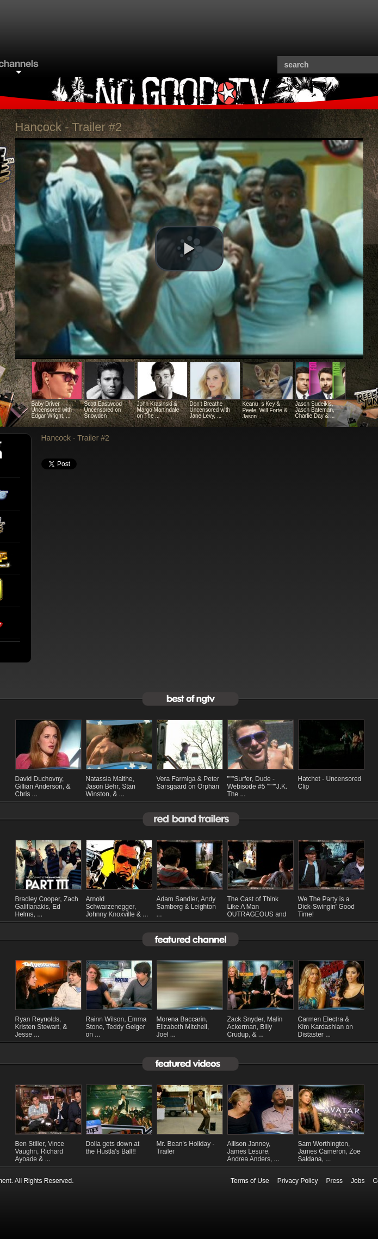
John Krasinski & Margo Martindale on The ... (158, 410)
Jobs (357, 1181)
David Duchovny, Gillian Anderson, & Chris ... (43, 786)
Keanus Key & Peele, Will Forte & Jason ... (265, 410)
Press (334, 1181)
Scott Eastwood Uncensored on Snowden (103, 410)
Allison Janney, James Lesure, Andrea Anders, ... (253, 1151)
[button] (189, 248)
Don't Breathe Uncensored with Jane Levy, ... (210, 410)
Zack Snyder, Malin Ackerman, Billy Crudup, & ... (255, 1026)
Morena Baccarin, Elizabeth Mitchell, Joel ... (183, 1026)
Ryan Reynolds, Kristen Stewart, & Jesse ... (41, 1026)
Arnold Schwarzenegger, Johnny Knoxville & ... (117, 906)
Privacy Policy (297, 1181)
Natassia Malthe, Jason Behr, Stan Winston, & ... (110, 786)
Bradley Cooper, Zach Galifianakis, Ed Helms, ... (46, 906)
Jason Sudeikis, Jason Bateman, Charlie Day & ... (315, 410)
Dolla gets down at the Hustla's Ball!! (113, 1147)
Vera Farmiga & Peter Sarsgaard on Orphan (188, 782)
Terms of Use (250, 1181)
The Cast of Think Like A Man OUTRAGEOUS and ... (257, 910)
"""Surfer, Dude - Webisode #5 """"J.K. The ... (257, 786)
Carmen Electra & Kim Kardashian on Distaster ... (325, 1026)
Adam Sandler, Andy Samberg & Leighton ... (186, 906)
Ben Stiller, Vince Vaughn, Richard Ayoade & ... (40, 1151)
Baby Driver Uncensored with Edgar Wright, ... (52, 410)
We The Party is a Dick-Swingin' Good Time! (326, 906)
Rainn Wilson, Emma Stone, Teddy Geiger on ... (116, 1026)
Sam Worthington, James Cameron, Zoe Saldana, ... (329, 1151)
